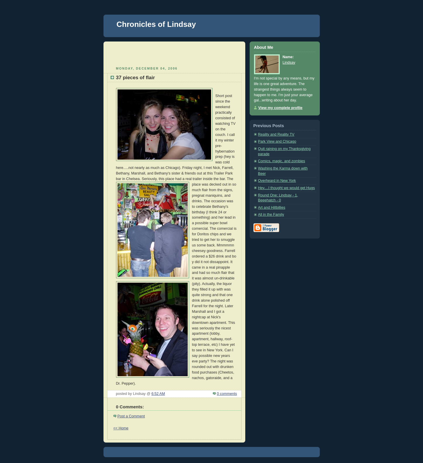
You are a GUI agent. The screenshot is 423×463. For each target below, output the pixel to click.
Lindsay (289, 63)
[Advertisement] (174, 53)
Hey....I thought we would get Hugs (286, 188)
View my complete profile (280, 108)
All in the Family (271, 215)
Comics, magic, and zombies (281, 161)
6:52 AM (158, 394)
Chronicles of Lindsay (156, 24)
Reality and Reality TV (276, 134)
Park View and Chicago (277, 141)
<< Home (121, 428)
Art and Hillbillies (271, 207)
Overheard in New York (277, 181)
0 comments (227, 394)
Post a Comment (131, 416)
